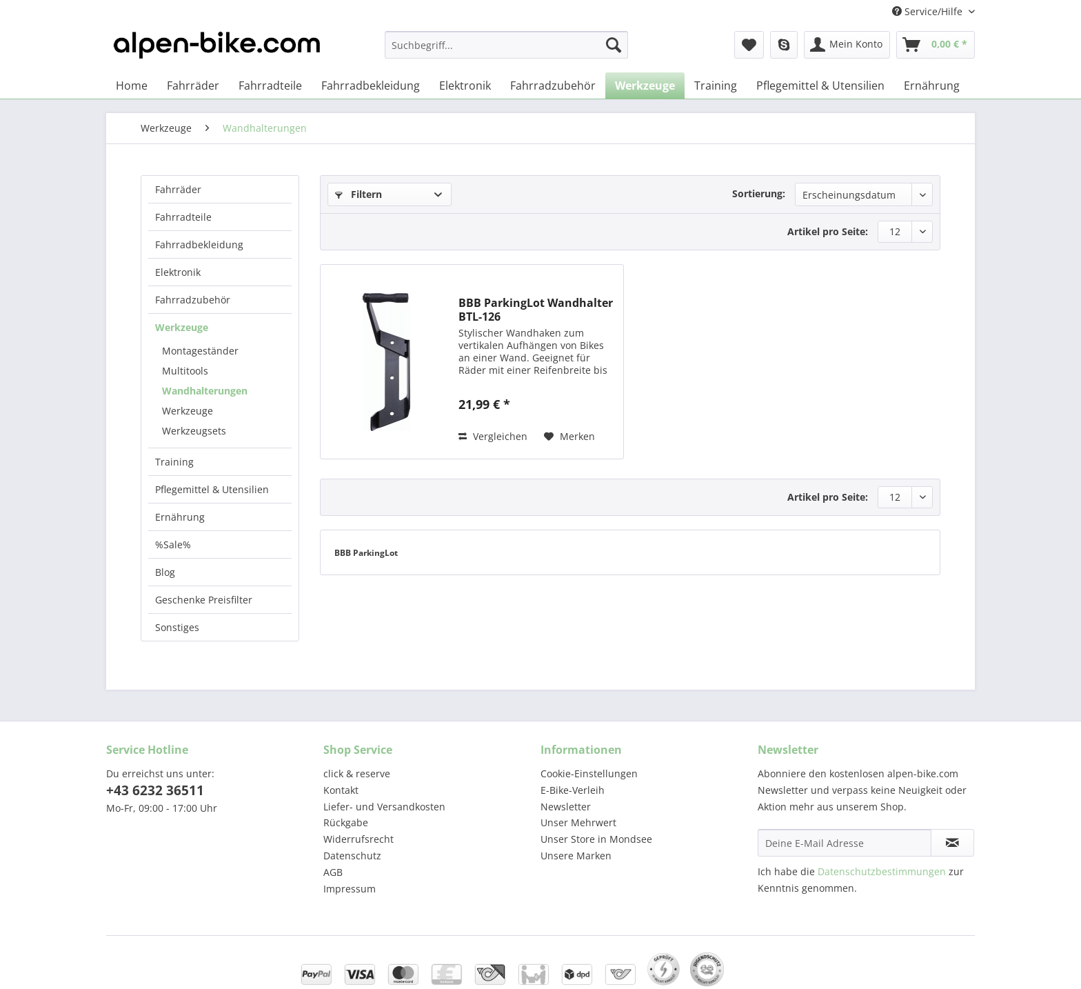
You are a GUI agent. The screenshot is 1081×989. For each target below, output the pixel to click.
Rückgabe (345, 822)
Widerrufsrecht (358, 839)
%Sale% (173, 544)
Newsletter (565, 806)
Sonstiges (177, 627)
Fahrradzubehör (192, 299)
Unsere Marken (576, 855)
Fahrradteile (183, 216)
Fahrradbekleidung (199, 244)
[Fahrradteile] (270, 85)
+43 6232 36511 (155, 790)
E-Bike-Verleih (572, 790)
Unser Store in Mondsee (596, 839)
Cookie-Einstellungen (589, 773)
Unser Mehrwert (578, 822)
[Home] (131, 85)
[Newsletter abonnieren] (952, 843)
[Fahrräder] (193, 85)
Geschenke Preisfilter (203, 599)
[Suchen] (613, 45)
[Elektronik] (465, 85)
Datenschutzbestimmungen (882, 871)
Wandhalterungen (204, 390)
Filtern (358, 194)
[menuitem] (506, 51)
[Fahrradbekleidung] (371, 85)
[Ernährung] (931, 85)
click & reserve (356, 773)
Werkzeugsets (194, 430)
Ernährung (180, 516)
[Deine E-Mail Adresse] (844, 843)
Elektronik (178, 272)
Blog (165, 572)
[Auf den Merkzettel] (569, 436)
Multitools (185, 370)
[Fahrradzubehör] (553, 85)
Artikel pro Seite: (827, 231)
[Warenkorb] (935, 45)
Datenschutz (352, 855)
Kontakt (340, 790)
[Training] (716, 85)
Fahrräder (178, 189)
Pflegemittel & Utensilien (212, 489)
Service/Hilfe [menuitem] (928, 11)
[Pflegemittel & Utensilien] (820, 85)
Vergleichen (492, 436)
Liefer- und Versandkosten (384, 806)
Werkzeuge (181, 327)
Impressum (349, 888)
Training (174, 461)
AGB (333, 872)
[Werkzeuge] (645, 85)
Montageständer (200, 350)
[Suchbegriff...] (506, 45)
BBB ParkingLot (366, 553)
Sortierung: (758, 193)
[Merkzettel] (749, 45)
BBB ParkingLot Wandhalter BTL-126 (535, 309)
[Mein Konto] (847, 45)
